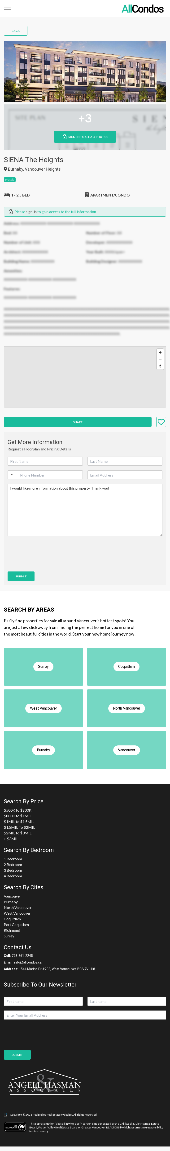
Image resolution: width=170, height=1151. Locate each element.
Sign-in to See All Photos (85, 137)
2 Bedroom (13, 864)
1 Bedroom (13, 858)
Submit (21, 576)
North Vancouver (18, 907)
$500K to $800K (17, 810)
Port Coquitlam (16, 924)
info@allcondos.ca (28, 962)
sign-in (31, 211)
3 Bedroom (13, 870)
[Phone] (45, 474)
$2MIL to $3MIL (17, 833)
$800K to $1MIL (17, 816)
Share (78, 422)
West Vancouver (17, 913)
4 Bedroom (13, 876)
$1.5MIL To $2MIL (19, 827)
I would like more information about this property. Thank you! (85, 510)
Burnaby (11, 901)
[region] (85, 376)
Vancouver (12, 896)
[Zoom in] (160, 352)
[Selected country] (11, 475)
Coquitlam (12, 919)
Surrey (9, 936)
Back (16, 31)
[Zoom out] (160, 359)
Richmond (12, 930)
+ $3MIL (11, 838)
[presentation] (43, 563)
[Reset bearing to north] (160, 366)
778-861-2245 (22, 956)
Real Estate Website (59, 1114)
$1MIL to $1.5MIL (19, 821)
